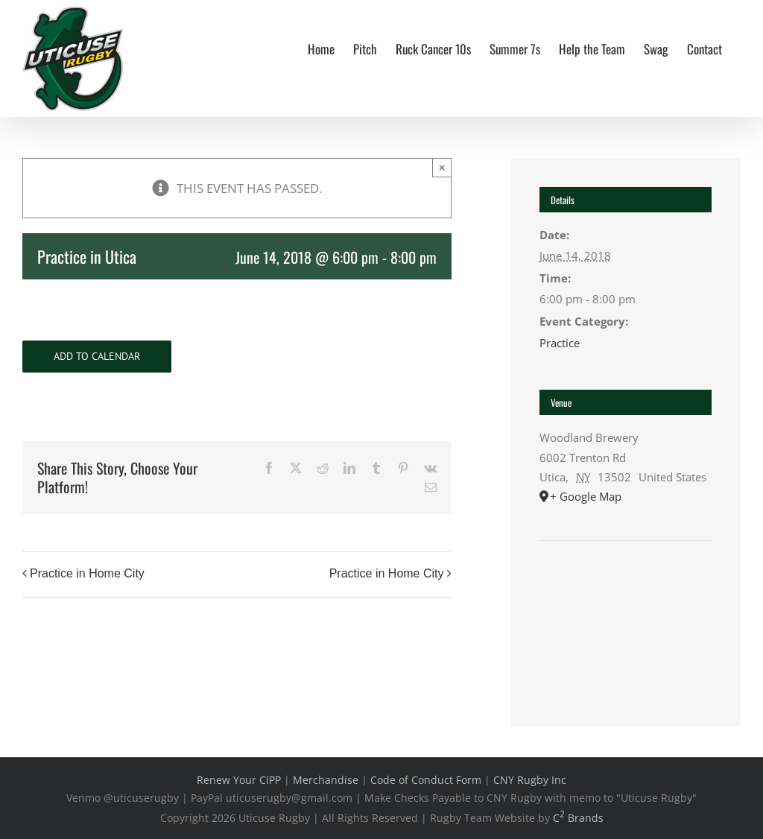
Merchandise (325, 780)
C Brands (578, 818)
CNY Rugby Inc (529, 780)
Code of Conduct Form (425, 780)
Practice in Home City (87, 573)
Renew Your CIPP (239, 780)
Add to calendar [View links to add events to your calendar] (97, 356)
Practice (559, 342)
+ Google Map (585, 496)
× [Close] (442, 167)
